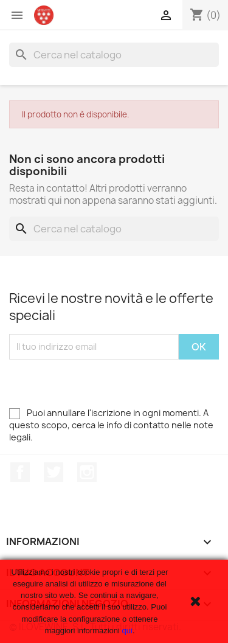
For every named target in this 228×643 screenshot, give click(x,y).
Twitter (53, 472)
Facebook (20, 472)
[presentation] (101, 383)
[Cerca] (114, 55)
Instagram (87, 472)
